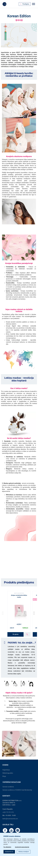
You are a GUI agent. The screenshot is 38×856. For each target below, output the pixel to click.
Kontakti (6, 796)
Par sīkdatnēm (7, 847)
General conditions (8, 787)
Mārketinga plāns (7, 773)
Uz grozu (15, 634)
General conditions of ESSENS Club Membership (17, 790)
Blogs (4, 776)
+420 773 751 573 (8, 812)
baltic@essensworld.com (10, 818)
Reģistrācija (6, 770)
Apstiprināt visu (9, 851)
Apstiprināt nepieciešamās (22, 847)
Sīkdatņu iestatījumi (23, 851)
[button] (33, 101)
